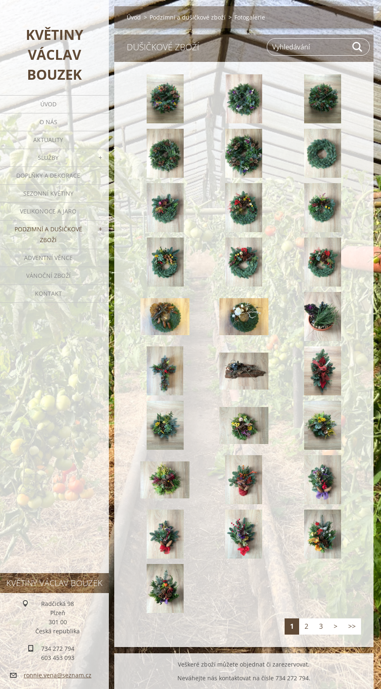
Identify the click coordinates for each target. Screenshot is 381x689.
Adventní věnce (48, 258)
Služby (48, 158)
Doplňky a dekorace (48, 175)
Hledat (357, 47)
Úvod (48, 104)
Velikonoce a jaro (48, 211)
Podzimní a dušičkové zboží (48, 234)
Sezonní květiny (48, 193)
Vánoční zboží (48, 276)
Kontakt (48, 293)
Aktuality (48, 140)
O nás (48, 122)
